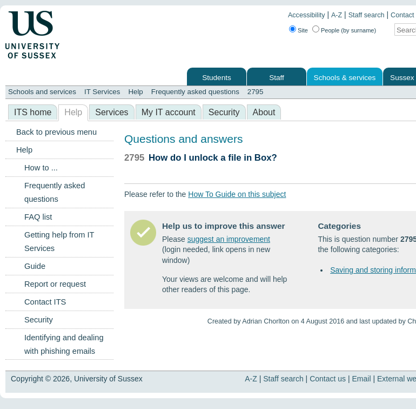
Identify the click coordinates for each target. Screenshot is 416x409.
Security (224, 112)
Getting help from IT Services (59, 241)
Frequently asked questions (195, 92)
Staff (276, 78)
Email (361, 378)
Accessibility (306, 15)
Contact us (328, 378)
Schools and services (42, 92)
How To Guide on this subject (237, 194)
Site (303, 30)
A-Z (336, 15)
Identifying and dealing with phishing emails (64, 344)
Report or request (55, 284)
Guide (34, 266)
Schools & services (345, 78)
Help (135, 92)
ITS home (32, 112)
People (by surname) (348, 30)
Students (216, 78)
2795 (255, 92)
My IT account (169, 112)
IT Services (102, 92)
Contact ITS (45, 302)
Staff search (366, 15)
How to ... (41, 167)
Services (111, 112)
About (264, 112)
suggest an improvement (228, 239)
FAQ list (38, 217)
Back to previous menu (56, 132)
